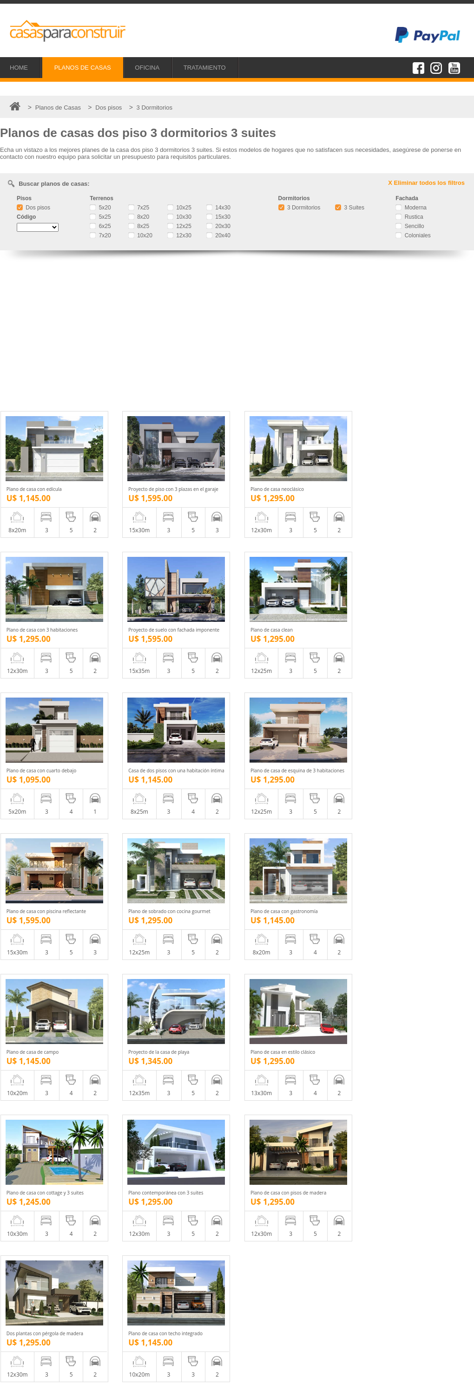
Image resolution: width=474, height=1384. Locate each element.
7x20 (100, 235)
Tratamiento (35, 1318)
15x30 (218, 217)
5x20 (100, 207)
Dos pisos (33, 207)
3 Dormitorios (299, 207)
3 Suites (349, 207)
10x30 (179, 217)
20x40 (218, 235)
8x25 (138, 226)
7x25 (138, 207)
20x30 (218, 226)
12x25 (179, 226)
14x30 (218, 207)
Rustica (409, 217)
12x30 (179, 235)
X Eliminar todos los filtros (426, 182)
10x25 (179, 207)
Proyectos (32, 1298)
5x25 (100, 217)
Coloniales (412, 235)
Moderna (411, 207)
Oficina (28, 1308)
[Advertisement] (237, 332)
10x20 (140, 235)
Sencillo (409, 226)
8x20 (138, 217)
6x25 (100, 226)
